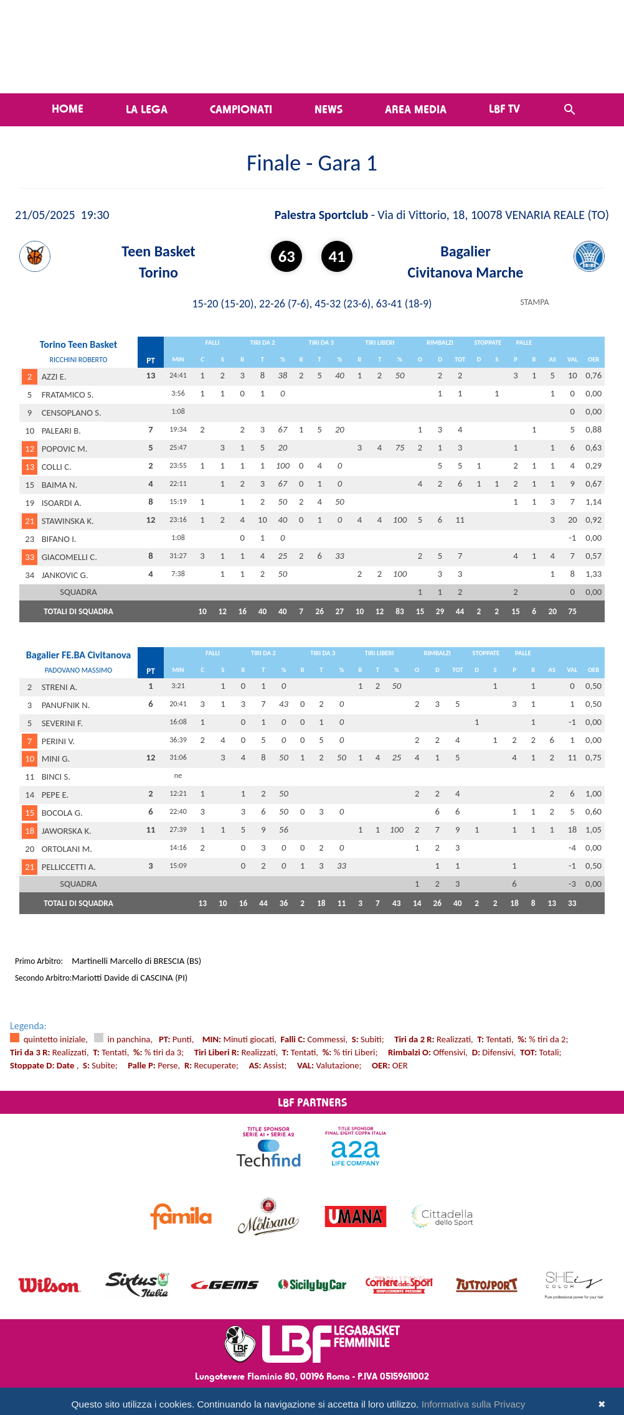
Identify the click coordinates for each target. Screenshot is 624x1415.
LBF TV (504, 108)
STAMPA (534, 302)
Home (67, 108)
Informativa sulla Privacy (474, 1404)
